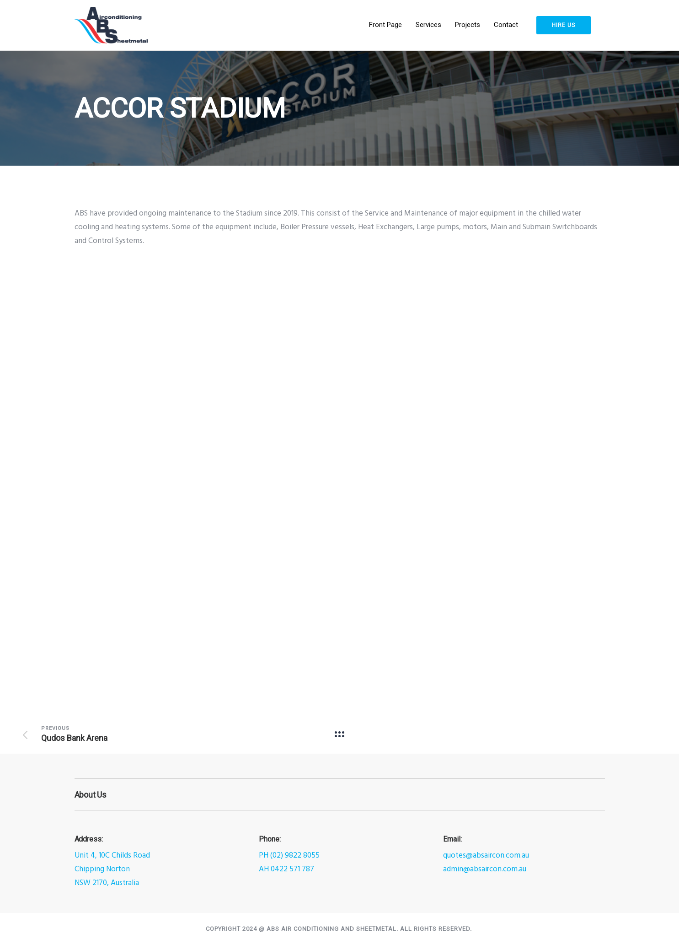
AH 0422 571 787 (286, 869)
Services (428, 25)
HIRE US (563, 25)
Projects (467, 25)
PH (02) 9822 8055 (289, 855)
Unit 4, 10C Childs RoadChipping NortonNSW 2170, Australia (112, 869)
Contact (506, 25)
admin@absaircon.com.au (484, 869)
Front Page (385, 25)
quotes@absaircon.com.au (486, 855)
